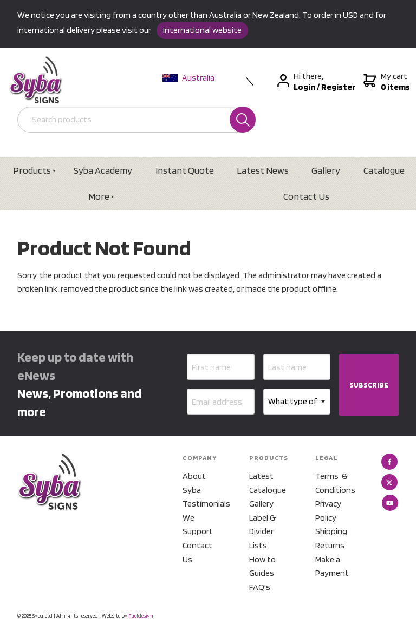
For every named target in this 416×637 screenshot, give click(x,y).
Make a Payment (332, 566)
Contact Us (306, 196)
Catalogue (384, 170)
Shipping (331, 531)
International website (202, 30)
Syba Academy (103, 170)
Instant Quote (184, 170)
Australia (188, 78)
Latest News (263, 170)
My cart (385, 82)
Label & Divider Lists (262, 531)
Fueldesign (140, 615)
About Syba (194, 483)
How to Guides (262, 566)
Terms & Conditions (335, 483)
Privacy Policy (328, 510)
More (98, 196)
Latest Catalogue (267, 483)
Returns (329, 545)
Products (32, 170)
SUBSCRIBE (368, 384)
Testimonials (203, 503)
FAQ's (259, 587)
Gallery (325, 170)
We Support (198, 525)
